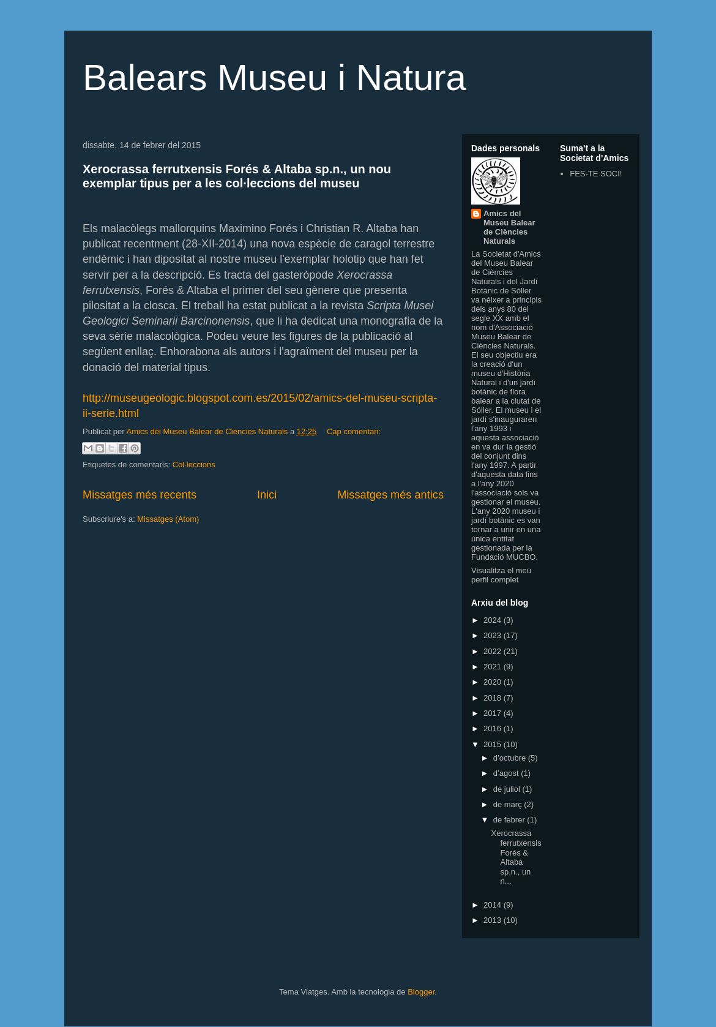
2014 (493, 904)
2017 (493, 713)
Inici (267, 495)
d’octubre (510, 757)
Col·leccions (194, 464)
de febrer (510, 819)
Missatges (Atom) (168, 519)
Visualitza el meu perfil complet (501, 575)
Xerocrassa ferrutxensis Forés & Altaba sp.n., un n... (516, 857)
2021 (493, 666)
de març (508, 804)
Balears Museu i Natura (274, 77)
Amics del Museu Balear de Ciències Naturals (509, 227)
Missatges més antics (390, 495)
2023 (493, 635)
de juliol (508, 789)
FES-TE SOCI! (596, 173)
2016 (493, 728)
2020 (493, 682)
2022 (493, 651)
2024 (493, 620)
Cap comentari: (354, 431)
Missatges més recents (139, 495)
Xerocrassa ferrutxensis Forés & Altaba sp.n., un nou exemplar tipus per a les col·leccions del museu (237, 176)
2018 (493, 697)
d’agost (507, 773)
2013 (493, 920)
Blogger (421, 991)
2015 (493, 744)
